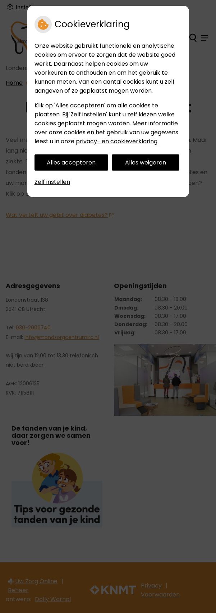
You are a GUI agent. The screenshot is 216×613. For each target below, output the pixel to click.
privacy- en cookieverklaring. (117, 141)
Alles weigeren (145, 162)
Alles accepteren (71, 162)
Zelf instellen (52, 182)
